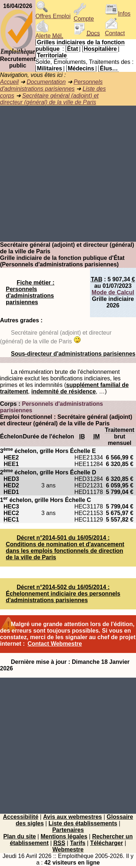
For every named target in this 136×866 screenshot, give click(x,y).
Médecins (81, 68)
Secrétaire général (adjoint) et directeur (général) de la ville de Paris (49, 99)
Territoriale (52, 55)
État (72, 49)
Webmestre (68, 849)
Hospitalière (100, 49)
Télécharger (106, 843)
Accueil (9, 82)
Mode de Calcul (113, 292)
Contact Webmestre (55, 644)
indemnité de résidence (63, 391)
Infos (118, 14)
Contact (115, 30)
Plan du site (19, 836)
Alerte (49, 33)
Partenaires (68, 830)
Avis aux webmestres (72, 817)
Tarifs (77, 843)
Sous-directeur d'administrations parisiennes (73, 354)
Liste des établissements (83, 823)
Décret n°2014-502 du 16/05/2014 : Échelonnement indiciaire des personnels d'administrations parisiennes (63, 593)
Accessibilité (20, 817)
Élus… (109, 68)
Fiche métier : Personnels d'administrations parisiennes (30, 292)
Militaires (49, 68)
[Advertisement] (68, 174)
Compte (84, 16)
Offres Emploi (53, 13)
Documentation (46, 82)
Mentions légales (64, 836)
